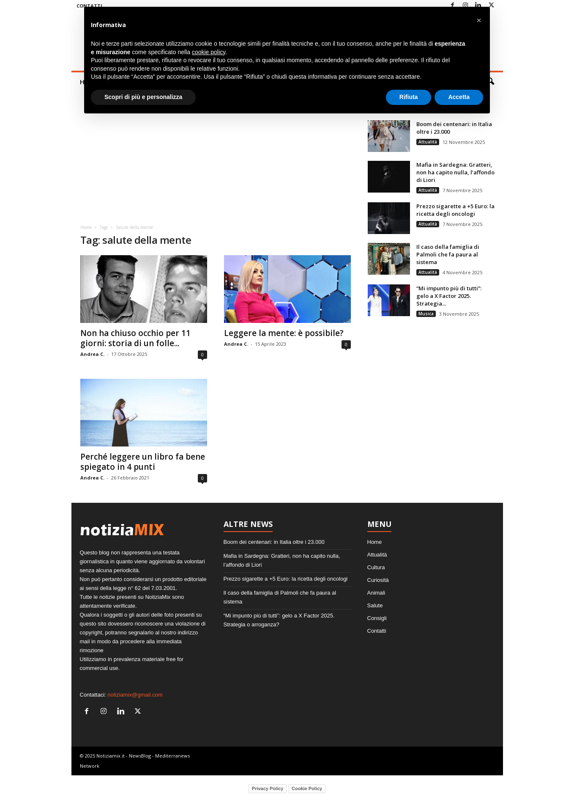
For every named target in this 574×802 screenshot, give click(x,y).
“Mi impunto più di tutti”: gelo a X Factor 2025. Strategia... (448, 295)
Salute (375, 605)
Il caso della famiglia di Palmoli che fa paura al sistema (447, 254)
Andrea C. (92, 354)
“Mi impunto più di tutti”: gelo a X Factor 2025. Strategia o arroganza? (279, 620)
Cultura (376, 567)
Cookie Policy (307, 788)
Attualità (427, 142)
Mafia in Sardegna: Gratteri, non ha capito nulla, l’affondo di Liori (455, 172)
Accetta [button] (459, 97)
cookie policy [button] (208, 52)
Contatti (376, 631)
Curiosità (378, 580)
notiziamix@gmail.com (134, 695)
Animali (376, 593)
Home (86, 227)
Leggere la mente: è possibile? (284, 333)
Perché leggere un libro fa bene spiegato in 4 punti (142, 461)
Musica (426, 314)
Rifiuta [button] (408, 97)
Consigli (377, 618)
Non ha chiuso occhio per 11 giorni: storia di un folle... (135, 338)
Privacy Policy (268, 788)
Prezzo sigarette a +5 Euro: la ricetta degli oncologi (455, 210)
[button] (479, 20)
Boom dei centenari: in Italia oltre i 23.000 (274, 542)
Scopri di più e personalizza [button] (143, 97)
